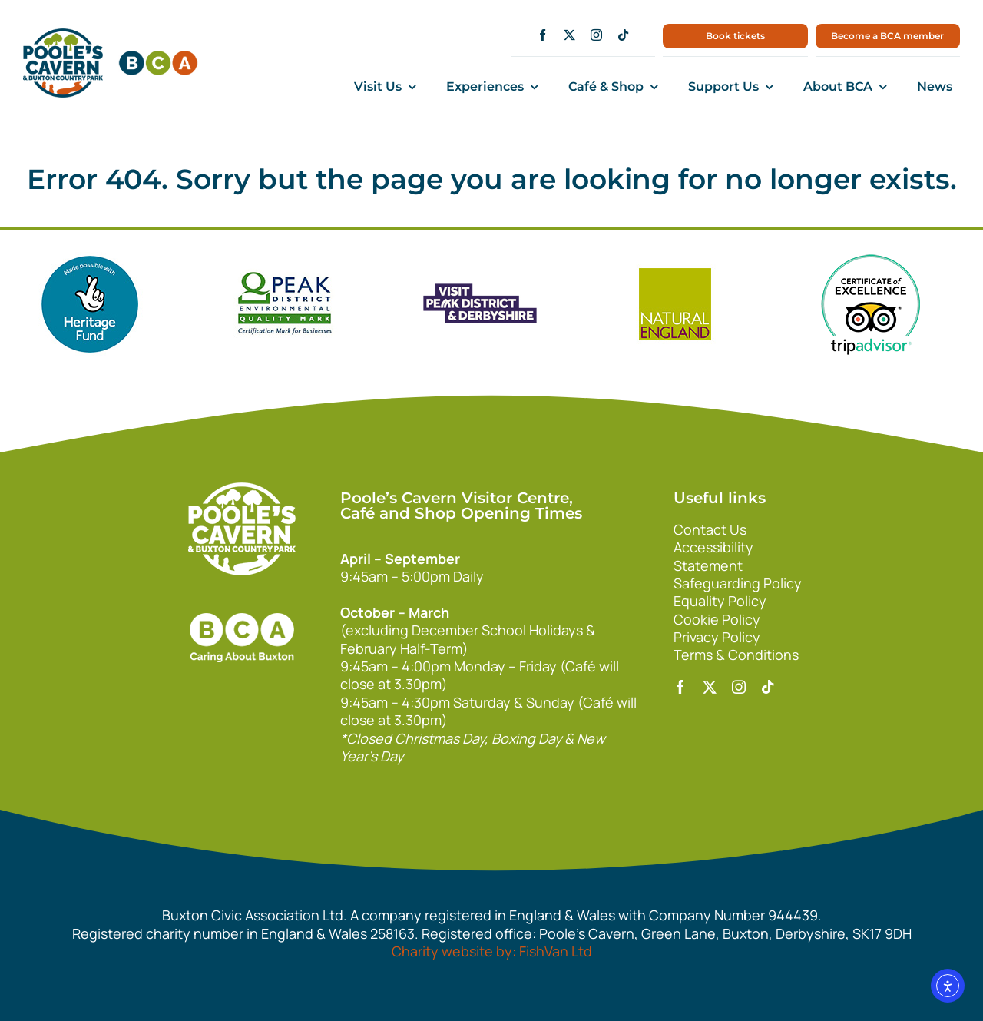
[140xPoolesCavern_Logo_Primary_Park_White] (242, 489)
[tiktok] (623, 35)
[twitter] (569, 35)
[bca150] (158, 57)
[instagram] (596, 35)
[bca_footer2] (242, 597)
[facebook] (542, 35)
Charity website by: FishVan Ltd (492, 951)
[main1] (63, 35)
